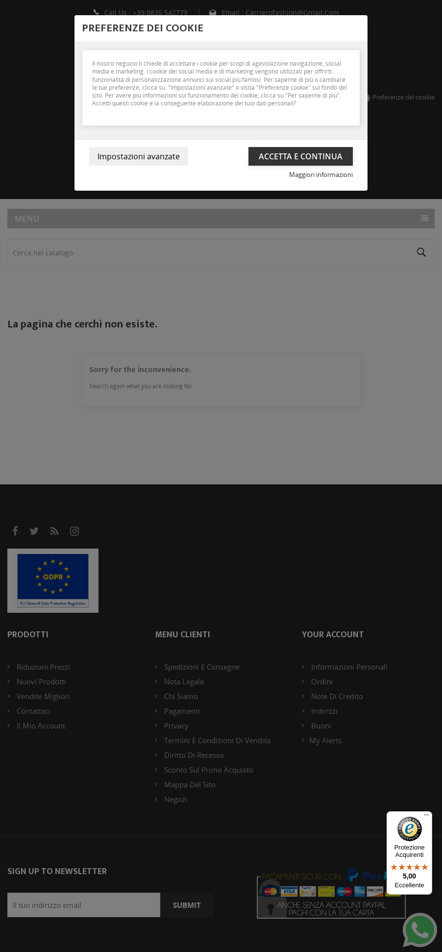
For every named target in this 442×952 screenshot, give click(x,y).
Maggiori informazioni (321, 174)
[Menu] (426, 817)
